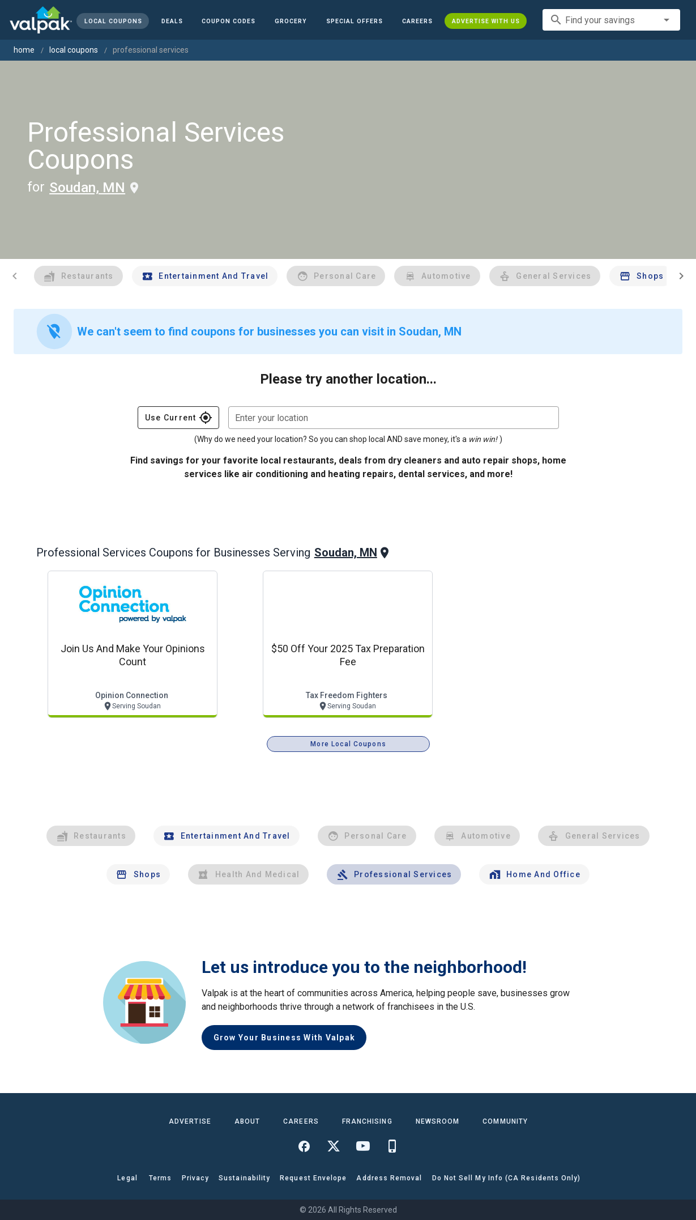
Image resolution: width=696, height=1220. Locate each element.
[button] (354, 21)
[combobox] (611, 20)
